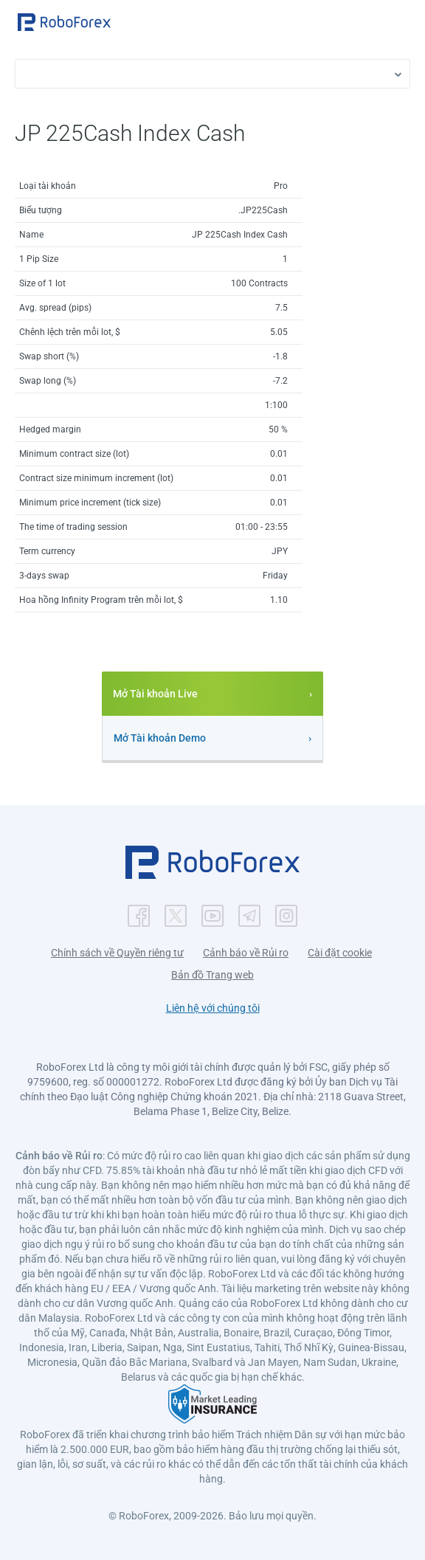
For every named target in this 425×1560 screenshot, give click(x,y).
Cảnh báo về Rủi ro (245, 953)
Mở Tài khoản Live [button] (155, 694)
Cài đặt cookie (340, 953)
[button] (64, 22)
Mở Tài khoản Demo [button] (160, 738)
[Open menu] (399, 22)
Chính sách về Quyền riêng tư (117, 953)
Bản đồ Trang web (212, 975)
